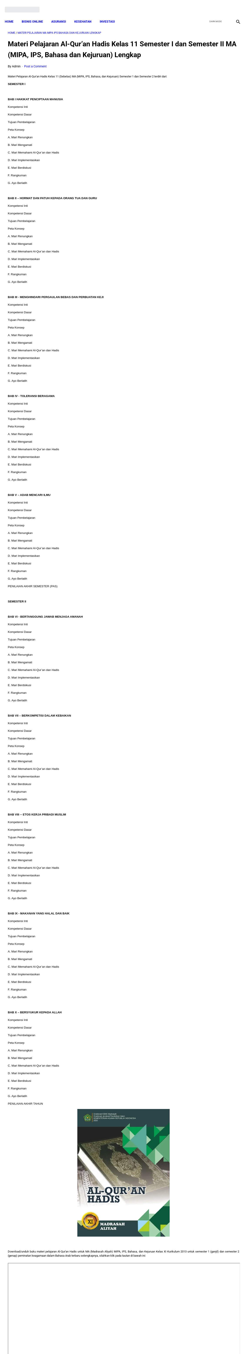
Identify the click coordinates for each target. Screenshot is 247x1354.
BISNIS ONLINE (35, 14)
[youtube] (224, 5)
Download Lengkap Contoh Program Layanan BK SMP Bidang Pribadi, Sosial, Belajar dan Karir (208, 74)
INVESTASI (110, 14)
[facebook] (204, 5)
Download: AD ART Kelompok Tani (208, 226)
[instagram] (234, 5)
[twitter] (214, 5)
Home (12, 14)
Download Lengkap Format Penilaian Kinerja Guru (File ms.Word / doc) (203, 106)
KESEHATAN (85, 14)
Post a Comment (35, 73)
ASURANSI (61, 14)
